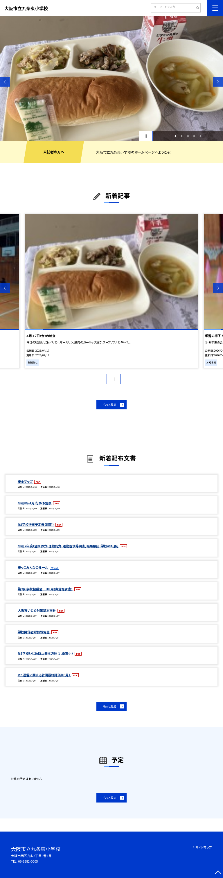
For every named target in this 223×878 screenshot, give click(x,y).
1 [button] (175, 136)
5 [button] (200, 136)
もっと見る (109, 404)
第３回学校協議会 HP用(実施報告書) (45, 588)
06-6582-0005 (28, 861)
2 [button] (182, 136)
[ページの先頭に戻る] (218, 873)
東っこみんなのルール (33, 567)
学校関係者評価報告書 (34, 631)
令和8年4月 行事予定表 (35, 503)
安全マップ (25, 481)
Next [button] (218, 82)
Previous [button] (5, 82)
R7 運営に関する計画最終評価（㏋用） (44, 674)
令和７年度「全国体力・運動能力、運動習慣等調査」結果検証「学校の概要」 (68, 546)
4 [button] (194, 136)
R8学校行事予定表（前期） (36, 524)
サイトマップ (203, 847)
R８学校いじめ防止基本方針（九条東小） (46, 653)
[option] (111, 78)
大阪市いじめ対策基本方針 (37, 610)
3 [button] (188, 136)
